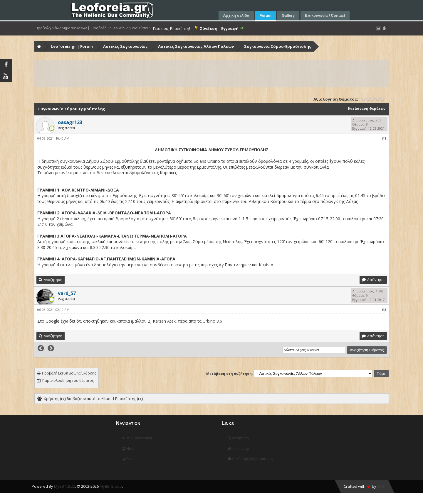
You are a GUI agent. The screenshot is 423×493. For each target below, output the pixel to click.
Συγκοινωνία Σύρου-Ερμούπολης (277, 46)
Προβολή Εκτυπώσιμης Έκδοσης (69, 373)
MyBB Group (111, 486)
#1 (384, 138)
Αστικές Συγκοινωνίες (125, 46)
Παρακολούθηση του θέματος (68, 380)
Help (128, 449)
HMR (381, 486)
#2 (384, 309)
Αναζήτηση (238, 438)
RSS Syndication (137, 438)
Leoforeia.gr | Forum (72, 46)
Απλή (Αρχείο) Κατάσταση (250, 459)
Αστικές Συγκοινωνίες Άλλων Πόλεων (196, 46)
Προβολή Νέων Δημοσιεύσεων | (63, 28)
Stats (128, 459)
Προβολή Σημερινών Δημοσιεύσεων (121, 28)
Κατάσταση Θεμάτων (366, 108)
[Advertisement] (211, 73)
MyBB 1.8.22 (64, 486)
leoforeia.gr (238, 449)
